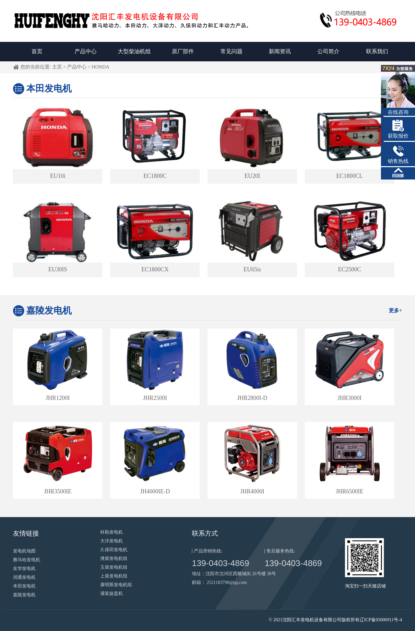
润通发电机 (24, 577)
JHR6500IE (349, 491)
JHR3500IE (58, 491)
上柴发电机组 (113, 576)
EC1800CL (349, 176)
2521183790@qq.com (227, 582)
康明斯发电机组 (116, 584)
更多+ (395, 310)
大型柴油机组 (134, 51)
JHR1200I (58, 398)
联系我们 (377, 51)
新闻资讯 (280, 51)
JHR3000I (350, 398)
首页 (36, 51)
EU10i (57, 176)
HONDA (100, 66)
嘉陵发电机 (49, 310)
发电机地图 (24, 551)
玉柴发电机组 (113, 567)
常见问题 (231, 51)
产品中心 (86, 51)
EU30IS (57, 269)
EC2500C (349, 269)
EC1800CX (155, 269)
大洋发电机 (111, 540)
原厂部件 (183, 51)
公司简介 (328, 51)
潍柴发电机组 (113, 558)
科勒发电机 (111, 532)
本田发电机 (49, 88)
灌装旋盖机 (111, 593)
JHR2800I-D (252, 398)
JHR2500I (155, 398)
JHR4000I (252, 491)
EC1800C (154, 176)
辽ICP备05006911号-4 (381, 619)
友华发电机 (24, 568)
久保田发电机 (113, 549)
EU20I (252, 176)
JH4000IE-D (155, 491)
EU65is (252, 269)
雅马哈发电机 (26, 559)
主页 (57, 66)
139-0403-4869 (220, 563)
